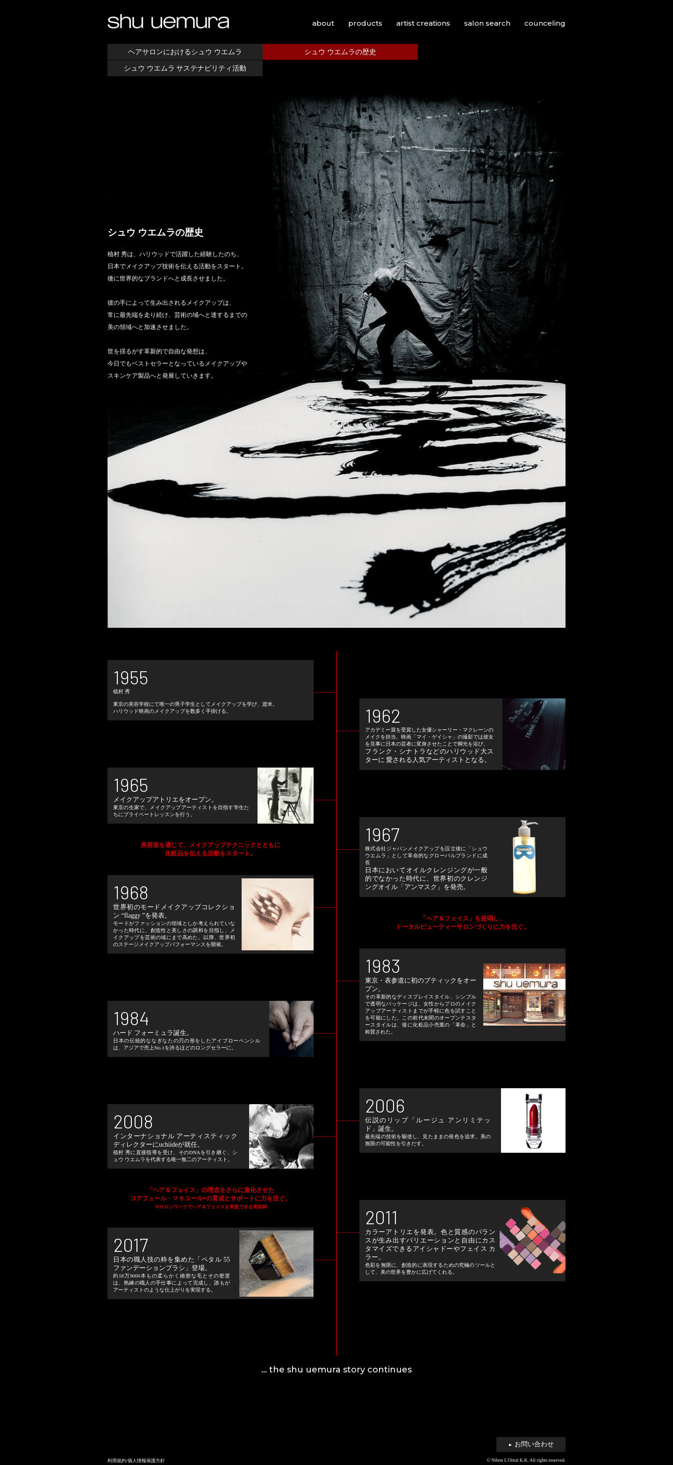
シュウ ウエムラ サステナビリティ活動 (489, 52)
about (323, 23)
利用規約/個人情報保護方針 (136, 1460)
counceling (545, 23)
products (365, 23)
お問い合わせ (530, 1444)
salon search (487, 23)
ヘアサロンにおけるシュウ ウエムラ (184, 52)
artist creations (423, 23)
